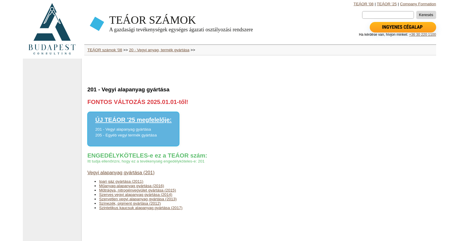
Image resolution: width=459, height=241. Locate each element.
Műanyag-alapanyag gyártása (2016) (131, 186)
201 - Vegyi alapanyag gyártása (123, 129)
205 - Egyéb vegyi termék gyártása (126, 135)
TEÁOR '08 (364, 4)
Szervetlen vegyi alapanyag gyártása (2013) (138, 199)
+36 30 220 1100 (422, 35)
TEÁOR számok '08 (104, 50)
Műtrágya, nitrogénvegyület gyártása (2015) (137, 190)
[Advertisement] (52, 152)
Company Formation (418, 4)
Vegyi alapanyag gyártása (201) (120, 172)
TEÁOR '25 (387, 4)
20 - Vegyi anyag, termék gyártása (159, 50)
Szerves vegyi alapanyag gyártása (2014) (135, 194)
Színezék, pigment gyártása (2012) (130, 203)
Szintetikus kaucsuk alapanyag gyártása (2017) (140, 208)
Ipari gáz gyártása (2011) (121, 181)
